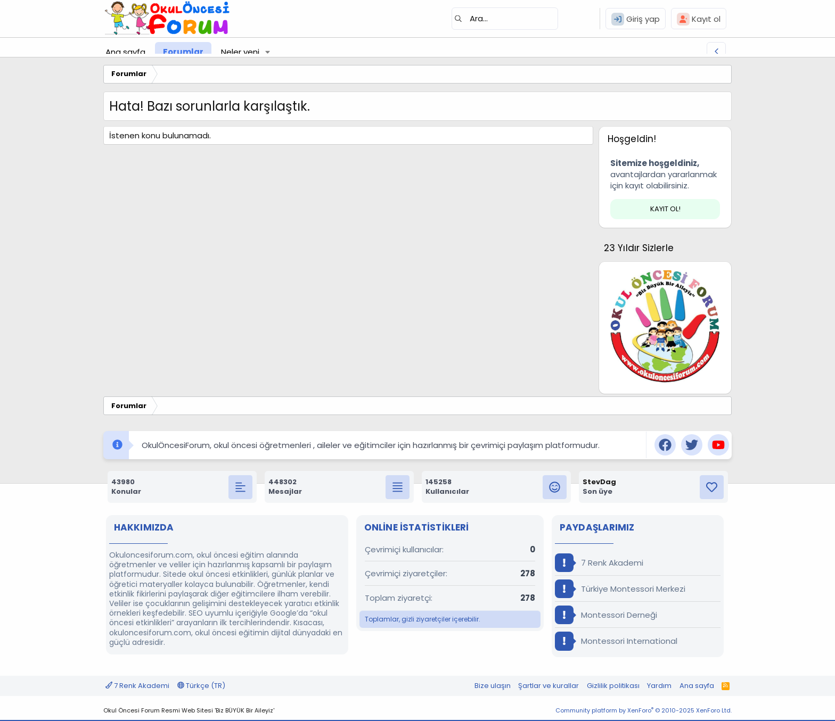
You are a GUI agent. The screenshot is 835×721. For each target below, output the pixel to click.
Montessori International (616, 641)
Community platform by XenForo (643, 710)
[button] (267, 52)
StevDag (599, 482)
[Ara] (505, 18)
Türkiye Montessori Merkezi (620, 588)
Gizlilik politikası (613, 686)
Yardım (659, 686)
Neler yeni (240, 51)
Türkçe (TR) (201, 686)
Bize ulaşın (492, 686)
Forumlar (183, 51)
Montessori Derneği (606, 615)
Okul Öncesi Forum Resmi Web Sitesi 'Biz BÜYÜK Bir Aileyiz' (188, 710)
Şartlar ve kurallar (548, 686)
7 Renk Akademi (599, 562)
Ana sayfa (125, 51)
